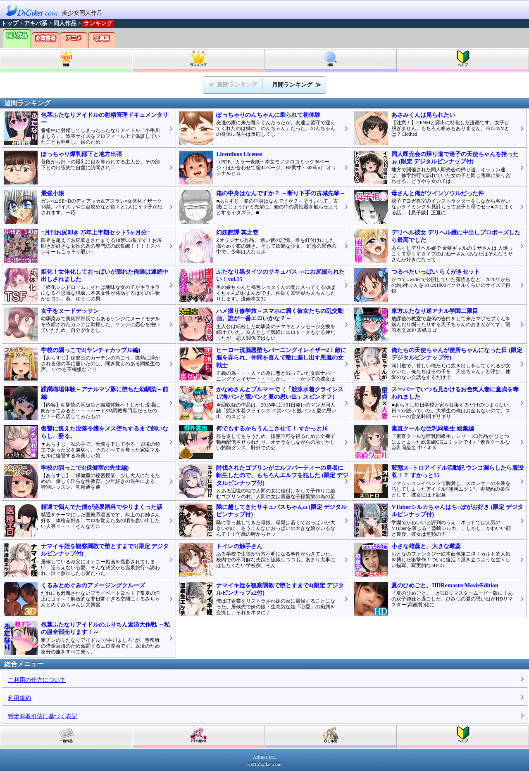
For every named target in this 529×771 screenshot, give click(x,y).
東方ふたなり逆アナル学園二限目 (434, 311)
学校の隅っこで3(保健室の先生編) (85, 468)
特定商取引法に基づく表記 (42, 716)
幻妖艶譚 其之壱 (237, 232)
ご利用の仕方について (37, 680)
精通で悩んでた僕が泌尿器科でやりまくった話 (101, 507)
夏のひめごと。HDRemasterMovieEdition (444, 585)
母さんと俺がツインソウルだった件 (437, 193)
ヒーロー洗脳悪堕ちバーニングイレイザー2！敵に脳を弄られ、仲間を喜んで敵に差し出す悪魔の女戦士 (281, 357)
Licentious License (239, 154)
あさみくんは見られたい (423, 115)
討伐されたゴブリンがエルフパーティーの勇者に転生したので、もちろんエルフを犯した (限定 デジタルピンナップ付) (282, 475)
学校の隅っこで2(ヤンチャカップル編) (90, 350)
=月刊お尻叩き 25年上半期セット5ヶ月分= (95, 232)
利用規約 (19, 698)
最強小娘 (52, 193)
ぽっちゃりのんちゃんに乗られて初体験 (268, 115)
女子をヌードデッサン (70, 311)
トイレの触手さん (239, 546)
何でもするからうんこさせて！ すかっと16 (272, 429)
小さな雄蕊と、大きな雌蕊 (426, 546)
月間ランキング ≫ (296, 85)
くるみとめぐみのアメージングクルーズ (93, 585)
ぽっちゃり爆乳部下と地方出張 (81, 154)
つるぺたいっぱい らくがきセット (435, 272)
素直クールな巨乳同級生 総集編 (432, 429)
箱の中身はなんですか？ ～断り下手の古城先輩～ (280, 193)
